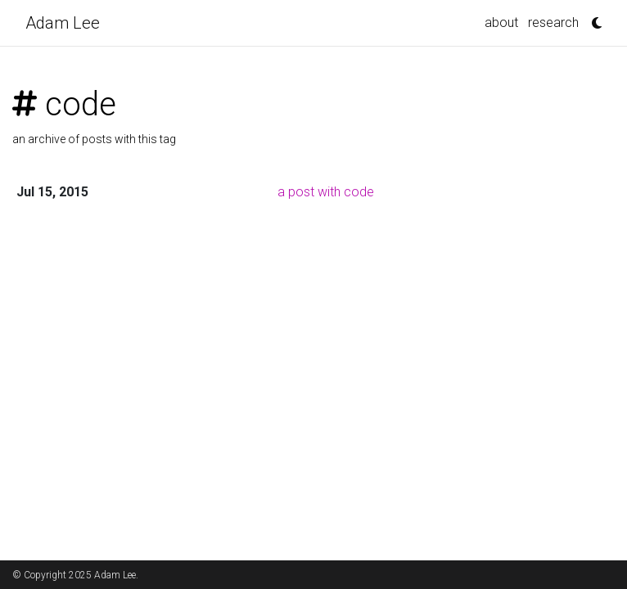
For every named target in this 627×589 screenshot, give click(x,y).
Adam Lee (62, 23)
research (553, 22)
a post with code (325, 192)
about (501, 22)
